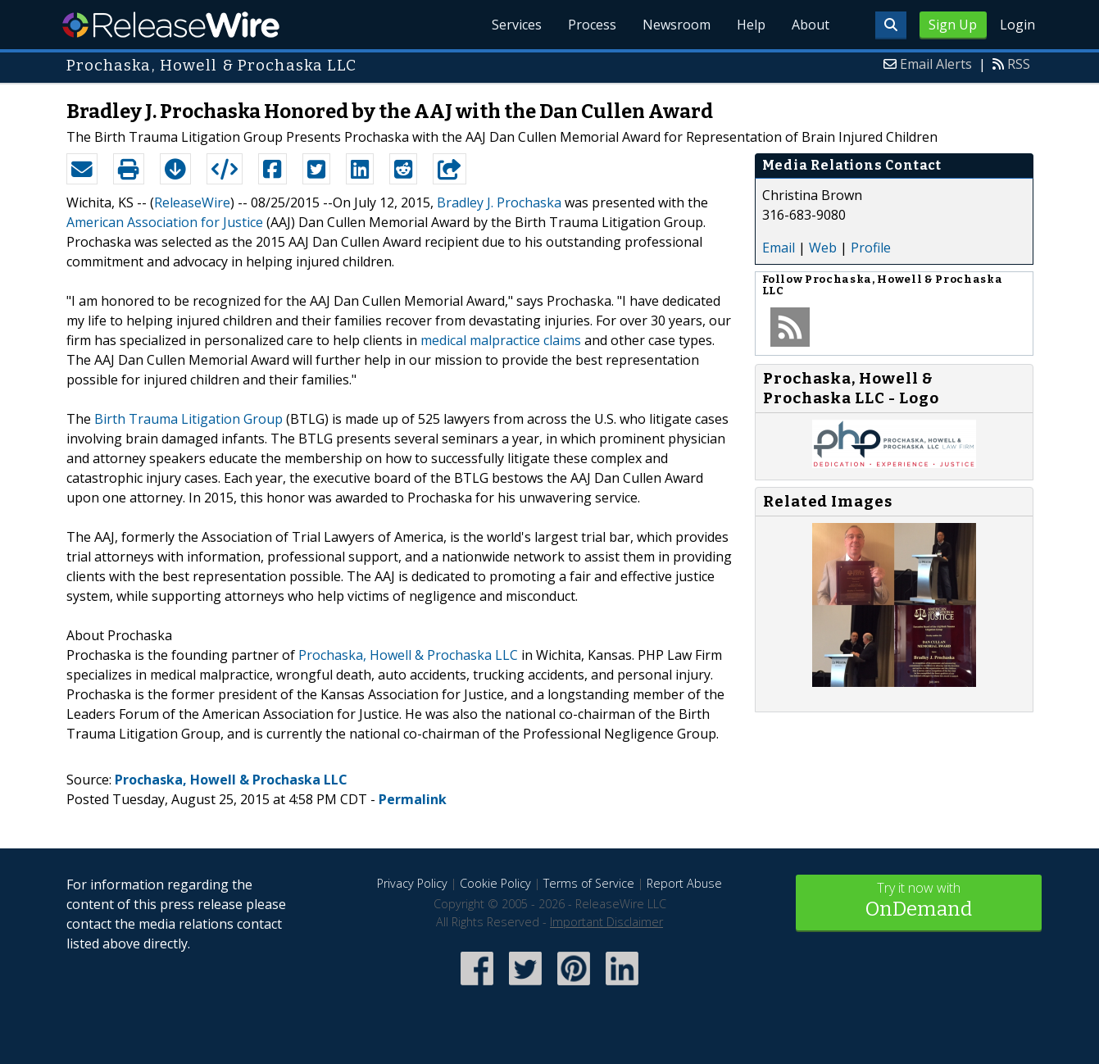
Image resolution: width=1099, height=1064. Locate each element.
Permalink (413, 799)
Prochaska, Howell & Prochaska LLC (408, 655)
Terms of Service (588, 883)
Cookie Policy (495, 883)
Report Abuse (684, 883)
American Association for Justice (164, 222)
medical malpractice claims (500, 340)
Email (778, 248)
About (810, 25)
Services (517, 25)
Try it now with (919, 901)
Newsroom (677, 25)
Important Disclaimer (606, 922)
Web (823, 248)
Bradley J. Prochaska (499, 202)
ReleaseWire (171, 24)
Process (592, 25)
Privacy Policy (412, 883)
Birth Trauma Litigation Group (188, 419)
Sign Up (953, 25)
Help (751, 25)
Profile (871, 248)
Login (1017, 25)
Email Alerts (936, 64)
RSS (1018, 64)
